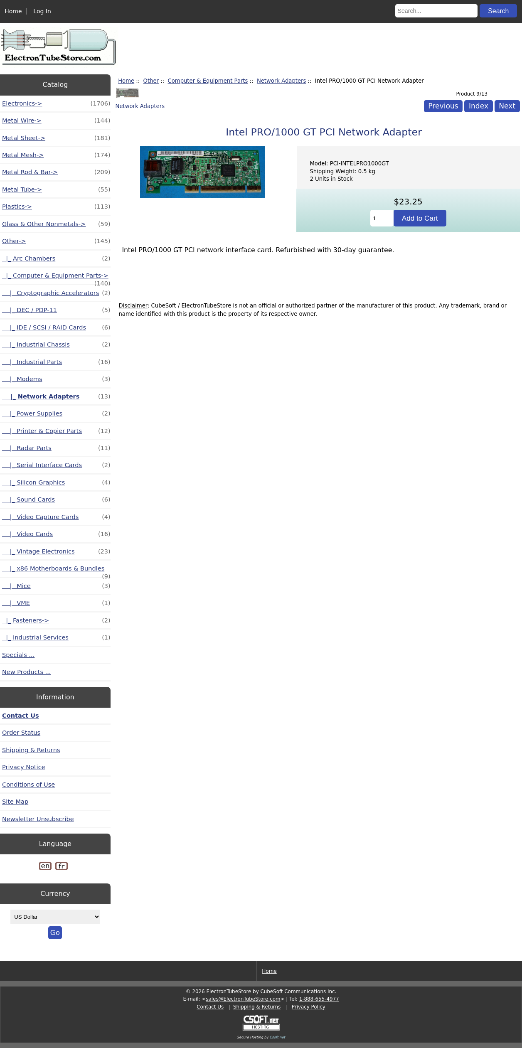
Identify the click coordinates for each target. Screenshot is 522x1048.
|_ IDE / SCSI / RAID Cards (56, 327)
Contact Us (20, 715)
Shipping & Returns (31, 750)
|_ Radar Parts (56, 448)
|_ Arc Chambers (56, 258)
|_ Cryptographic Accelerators (56, 293)
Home (13, 11)
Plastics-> (56, 206)
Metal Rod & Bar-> (56, 172)
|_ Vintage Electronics (56, 551)
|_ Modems (56, 379)
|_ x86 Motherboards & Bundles (56, 570)
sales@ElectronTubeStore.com (243, 999)
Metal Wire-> (56, 120)
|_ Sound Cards (56, 499)
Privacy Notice (23, 767)
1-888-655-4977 (319, 999)
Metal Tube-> (56, 189)
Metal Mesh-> (56, 155)
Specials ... (18, 655)
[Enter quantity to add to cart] (382, 218)
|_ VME (56, 603)
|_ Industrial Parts (56, 362)
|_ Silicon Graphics (56, 482)
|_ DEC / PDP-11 (56, 310)
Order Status (21, 732)
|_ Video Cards (56, 534)
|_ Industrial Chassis (56, 344)
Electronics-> (56, 103)
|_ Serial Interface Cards (56, 465)
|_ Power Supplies (56, 413)
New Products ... (26, 672)
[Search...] (436, 10)
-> (56, 241)
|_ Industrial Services (56, 637)
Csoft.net (277, 1037)
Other (151, 81)
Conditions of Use (28, 784)
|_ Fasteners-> (56, 620)
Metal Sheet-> (56, 138)
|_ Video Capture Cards (56, 517)
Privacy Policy (308, 1007)
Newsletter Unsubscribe (38, 819)
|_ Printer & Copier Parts (56, 431)
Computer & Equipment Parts (208, 81)
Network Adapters (281, 81)
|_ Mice (56, 586)
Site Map (15, 801)
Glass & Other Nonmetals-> (56, 224)
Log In (42, 11)
